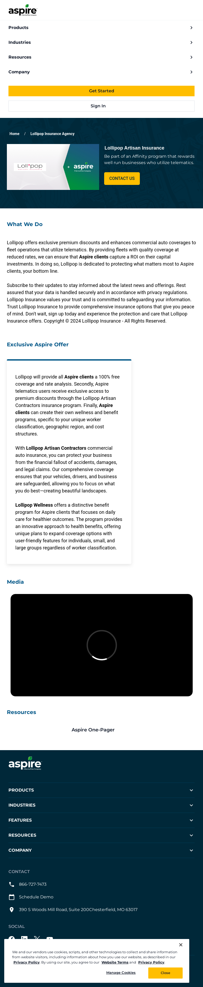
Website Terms (115, 962)
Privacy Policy (26, 962)
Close (165, 973)
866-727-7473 (27, 884)
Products (101, 28)
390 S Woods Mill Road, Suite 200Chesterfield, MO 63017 (72, 910)
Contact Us (122, 178)
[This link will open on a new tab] (101, 730)
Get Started (101, 90)
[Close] (181, 945)
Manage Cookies (121, 972)
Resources (101, 57)
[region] (96, 961)
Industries (101, 42)
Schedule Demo (30, 897)
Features (101, 820)
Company (101, 72)
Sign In (102, 105)
